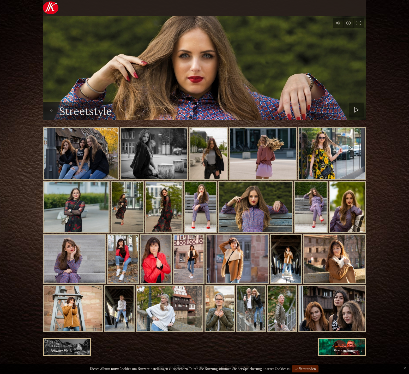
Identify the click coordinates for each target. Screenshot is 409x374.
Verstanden (307, 369)
